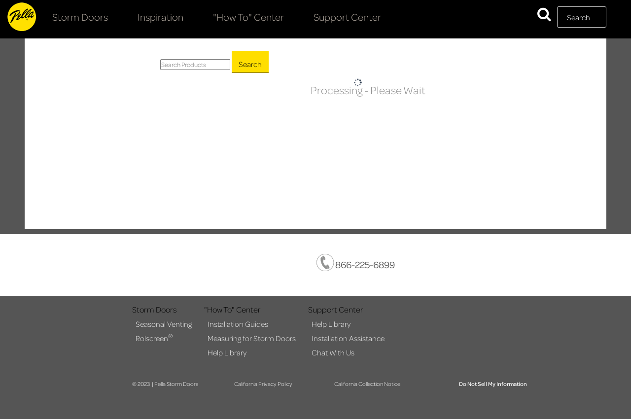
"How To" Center (248, 17)
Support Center (347, 17)
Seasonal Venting (164, 323)
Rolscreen (154, 338)
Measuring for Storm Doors (252, 338)
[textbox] (581, 17)
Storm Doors (80, 17)
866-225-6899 (355, 262)
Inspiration (160, 17)
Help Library (227, 352)
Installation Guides (238, 323)
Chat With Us (333, 352)
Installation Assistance (348, 338)
